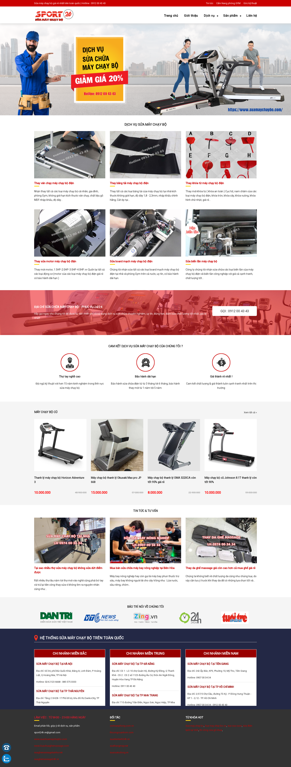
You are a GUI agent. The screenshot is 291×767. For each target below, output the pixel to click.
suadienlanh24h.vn (120, 739)
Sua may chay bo (195, 725)
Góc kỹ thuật (250, 3)
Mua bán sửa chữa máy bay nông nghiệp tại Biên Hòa (142, 568)
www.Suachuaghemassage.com (51, 745)
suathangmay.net (119, 745)
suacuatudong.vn (119, 752)
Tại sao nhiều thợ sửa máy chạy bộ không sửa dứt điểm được (68, 570)
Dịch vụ (209, 15)
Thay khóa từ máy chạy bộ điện (205, 183)
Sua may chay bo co (215, 725)
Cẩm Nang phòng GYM (228, 3)
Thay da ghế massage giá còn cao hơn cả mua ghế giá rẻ (220, 568)
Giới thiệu (191, 15)
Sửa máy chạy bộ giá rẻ (46, 3)
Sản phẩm (230, 15)
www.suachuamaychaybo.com (50, 739)
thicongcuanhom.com (121, 732)
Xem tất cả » (250, 412)
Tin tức (209, 3)
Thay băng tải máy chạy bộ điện (129, 183)
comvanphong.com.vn (122, 725)
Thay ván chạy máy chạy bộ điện (54, 183)
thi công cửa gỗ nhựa (211, 730)
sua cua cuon (235, 725)
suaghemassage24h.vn (46, 759)
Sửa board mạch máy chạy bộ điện (131, 261)
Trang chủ (171, 15)
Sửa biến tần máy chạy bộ (201, 261)
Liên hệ (251, 15)
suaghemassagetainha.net (48, 752)
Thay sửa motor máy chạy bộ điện (55, 261)
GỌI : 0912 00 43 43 (234, 311)
